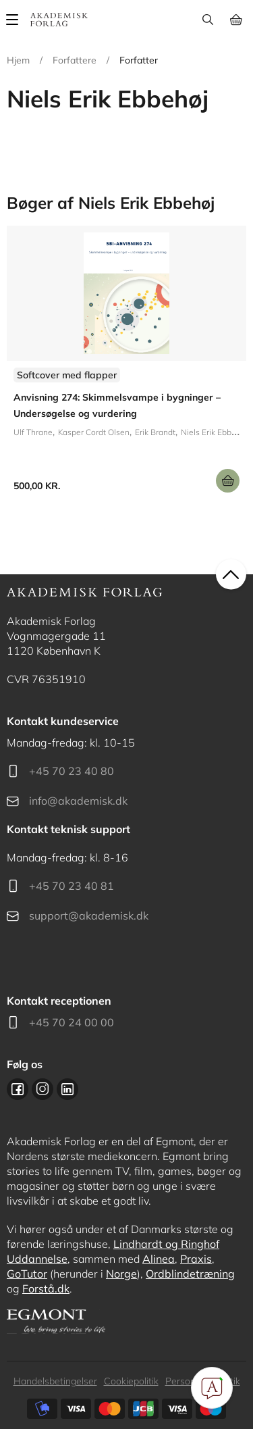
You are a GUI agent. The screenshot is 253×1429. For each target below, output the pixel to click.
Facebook (17, 1089)
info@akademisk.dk (78, 800)
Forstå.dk (45, 1288)
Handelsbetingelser (55, 1381)
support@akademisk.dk (88, 915)
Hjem (18, 60)
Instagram (42, 1089)
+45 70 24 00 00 (71, 1022)
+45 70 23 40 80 (71, 771)
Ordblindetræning (190, 1273)
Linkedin (67, 1089)
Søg (207, 19)
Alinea (158, 1258)
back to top (231, 574)
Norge (121, 1273)
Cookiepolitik (131, 1381)
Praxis (196, 1258)
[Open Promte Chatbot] (212, 1388)
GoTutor (27, 1273)
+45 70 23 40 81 (71, 886)
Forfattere (74, 60)
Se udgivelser (126, 364)
